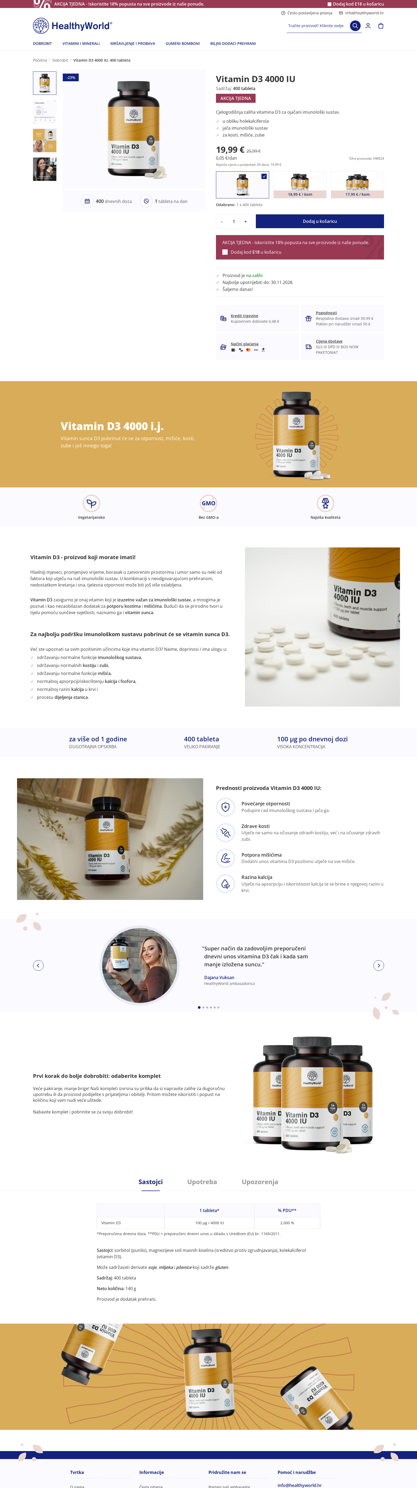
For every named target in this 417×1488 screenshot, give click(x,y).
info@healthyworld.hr (361, 12)
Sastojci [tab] (151, 1182)
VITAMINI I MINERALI (81, 43)
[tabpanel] (208, 1246)
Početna (40, 60)
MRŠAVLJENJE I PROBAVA (132, 43)
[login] (368, 26)
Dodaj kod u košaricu (358, 4)
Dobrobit (60, 60)
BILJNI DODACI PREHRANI (233, 43)
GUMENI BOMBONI (183, 43)
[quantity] (234, 221)
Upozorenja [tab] (260, 1182)
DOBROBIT (42, 43)
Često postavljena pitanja (306, 12)
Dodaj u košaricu (320, 221)
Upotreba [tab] (202, 1182)
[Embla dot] (199, 1007)
